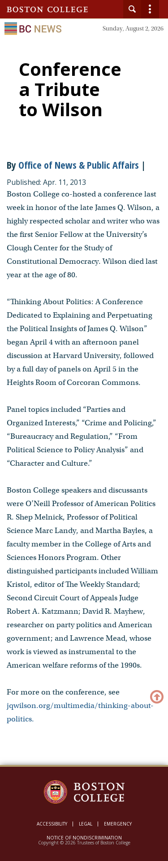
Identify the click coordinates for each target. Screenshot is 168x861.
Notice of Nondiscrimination (84, 838)
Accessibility (52, 824)
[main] (84, 414)
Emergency (118, 824)
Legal (85, 824)
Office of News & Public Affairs (78, 164)
